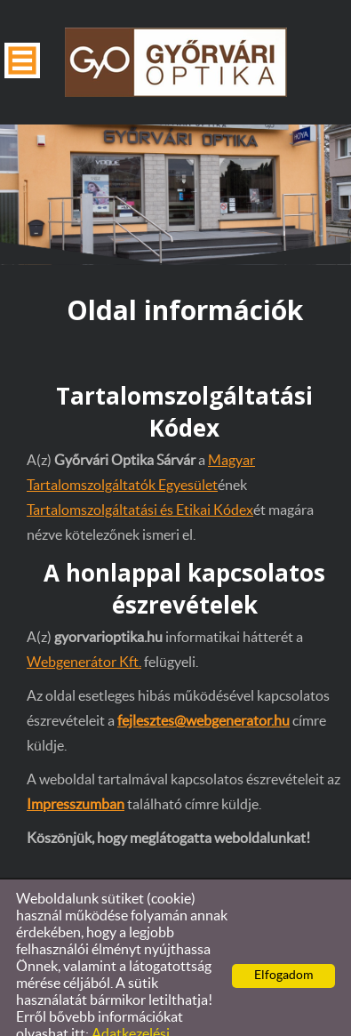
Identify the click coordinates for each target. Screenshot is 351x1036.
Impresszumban (75, 769)
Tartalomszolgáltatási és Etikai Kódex (140, 475)
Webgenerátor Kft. (84, 627)
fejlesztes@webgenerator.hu (203, 686)
